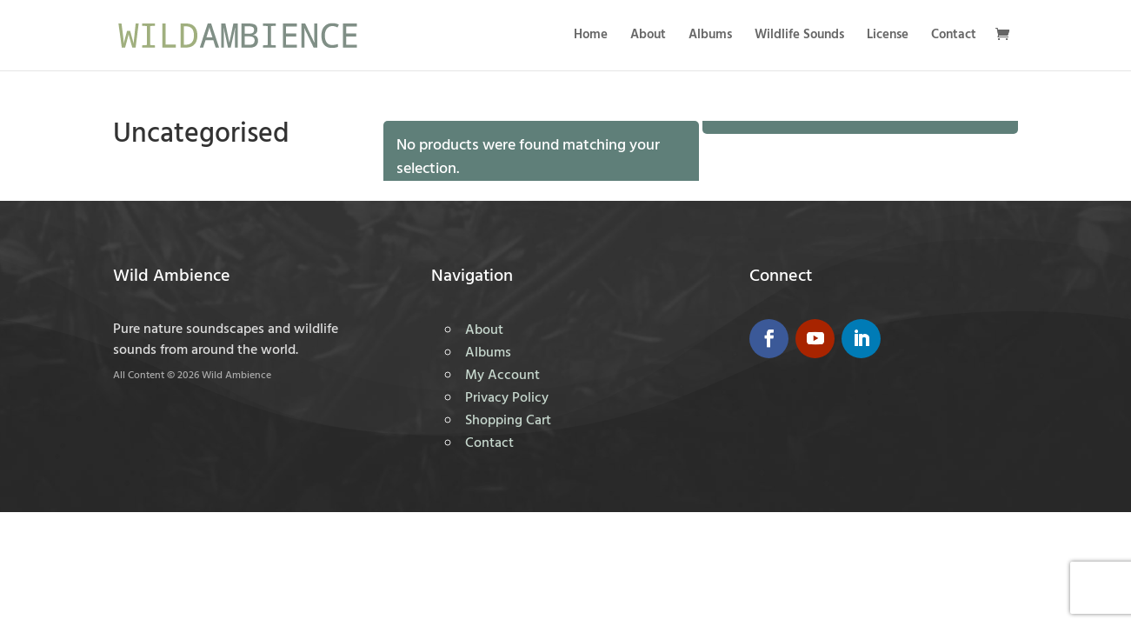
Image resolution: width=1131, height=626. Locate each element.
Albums (710, 37)
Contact (953, 37)
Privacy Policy (507, 398)
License (887, 37)
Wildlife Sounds (799, 37)
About (648, 37)
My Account (502, 375)
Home (591, 37)
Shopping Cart (508, 421)
